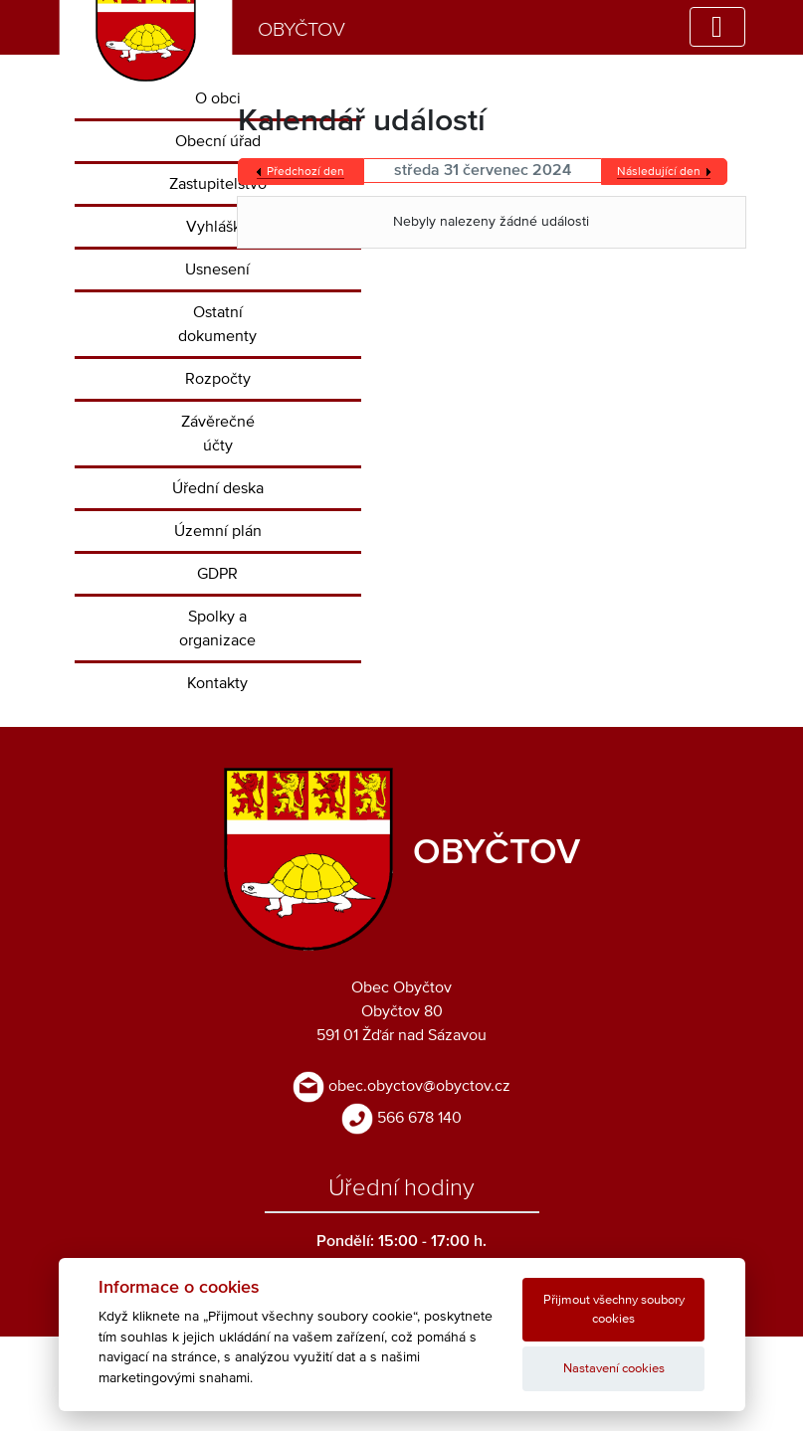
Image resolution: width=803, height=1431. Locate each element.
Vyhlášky (217, 227)
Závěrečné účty (218, 433)
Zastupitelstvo (218, 184)
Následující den (659, 172)
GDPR (217, 574)
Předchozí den (305, 172)
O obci (218, 98)
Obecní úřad (218, 141)
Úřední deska (218, 488)
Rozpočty (218, 379)
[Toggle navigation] (717, 27)
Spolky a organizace (217, 628)
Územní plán (218, 531)
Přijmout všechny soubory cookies (614, 1310)
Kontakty (217, 683)
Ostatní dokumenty (217, 324)
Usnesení (217, 269)
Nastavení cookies (614, 1368)
